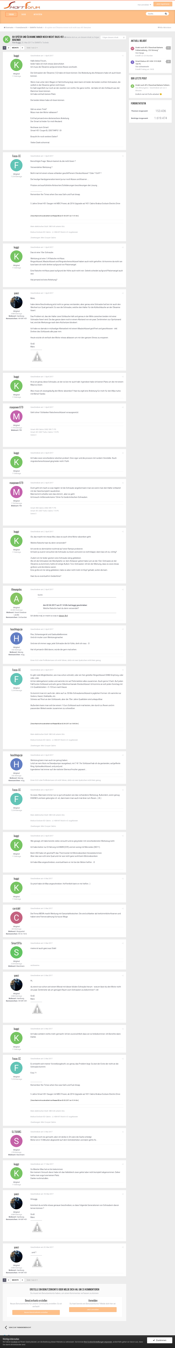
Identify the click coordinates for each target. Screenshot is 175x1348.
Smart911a (16, 943)
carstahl (16, 908)
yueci (16, 293)
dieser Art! (62, 616)
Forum (11, 14)
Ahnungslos (16, 589)
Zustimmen (159, 1340)
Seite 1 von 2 (31, 48)
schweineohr (144, 67)
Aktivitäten (38, 14)
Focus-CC (16, 156)
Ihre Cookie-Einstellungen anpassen (98, 1342)
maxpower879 (16, 407)
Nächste (15, 48)
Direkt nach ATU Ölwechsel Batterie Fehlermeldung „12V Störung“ (153, 85)
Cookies (14, 1342)
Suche (23, 14)
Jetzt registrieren (162, 4)
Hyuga (141, 53)
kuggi (18, 43)
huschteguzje (16, 629)
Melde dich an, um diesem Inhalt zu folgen (82, 37)
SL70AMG (16, 1132)
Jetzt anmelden (93, 1309)
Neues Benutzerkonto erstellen (36, 1312)
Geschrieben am (41, 55)
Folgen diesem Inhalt (110, 37)
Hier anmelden (144, 5)
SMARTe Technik (42, 43)
